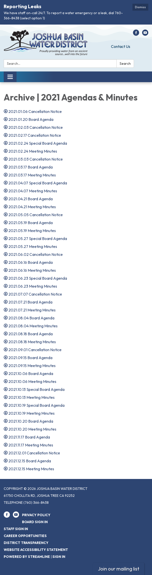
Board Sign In (35, 522)
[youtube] (145, 34)
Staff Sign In (16, 529)
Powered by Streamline (27, 556)
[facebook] (136, 34)
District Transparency (26, 543)
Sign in (58, 556)
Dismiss (140, 7)
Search (125, 63)
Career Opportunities (25, 536)
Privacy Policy (36, 515)
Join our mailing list (118, 569)
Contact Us (120, 46)
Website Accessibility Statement (36, 549)
